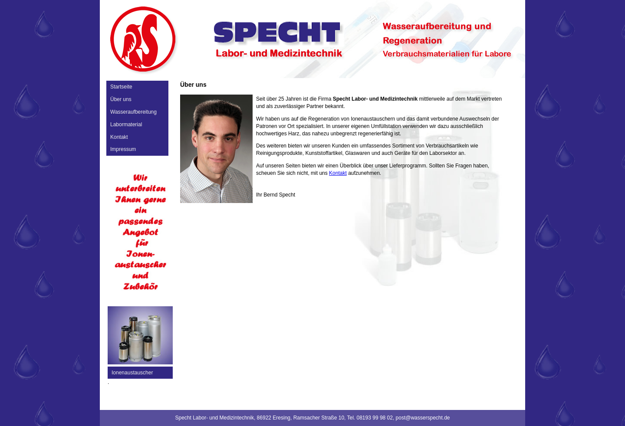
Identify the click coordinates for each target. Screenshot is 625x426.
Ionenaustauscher (132, 373)
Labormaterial (126, 124)
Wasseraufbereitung (133, 112)
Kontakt (119, 137)
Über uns (121, 99)
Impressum (123, 149)
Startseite (121, 87)
